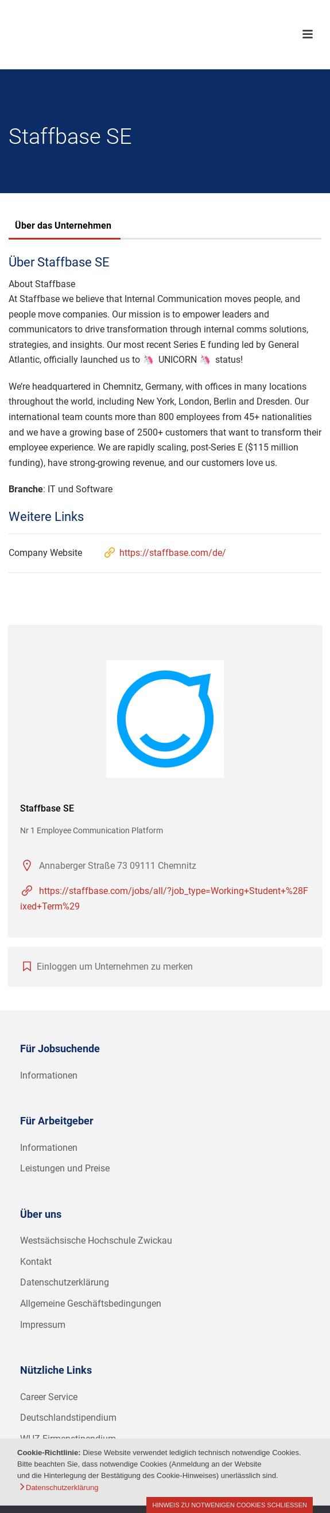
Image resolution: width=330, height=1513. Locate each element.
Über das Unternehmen (63, 225)
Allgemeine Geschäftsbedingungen (90, 1303)
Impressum (42, 1324)
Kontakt (36, 1261)
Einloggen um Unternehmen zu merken (115, 966)
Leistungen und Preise (65, 1168)
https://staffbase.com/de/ (164, 552)
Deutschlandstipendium (68, 1417)
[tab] (63, 227)
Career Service (48, 1397)
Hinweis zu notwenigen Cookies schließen (229, 1505)
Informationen (48, 1075)
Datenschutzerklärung (64, 1282)
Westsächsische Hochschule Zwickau (96, 1240)
